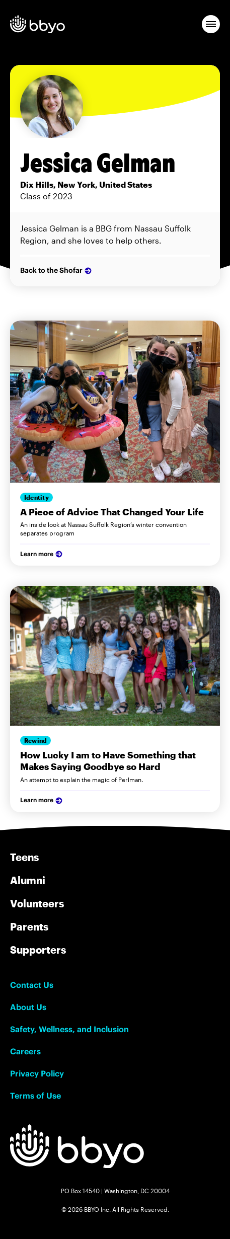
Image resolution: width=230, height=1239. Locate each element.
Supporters (38, 950)
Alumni (27, 880)
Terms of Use (35, 1096)
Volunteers (37, 903)
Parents (29, 926)
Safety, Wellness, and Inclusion (69, 1029)
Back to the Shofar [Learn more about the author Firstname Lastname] (57, 270)
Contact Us (31, 985)
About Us (28, 1007)
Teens (24, 857)
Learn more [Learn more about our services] (42, 554)
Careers (25, 1051)
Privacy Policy (37, 1073)
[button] (211, 24)
